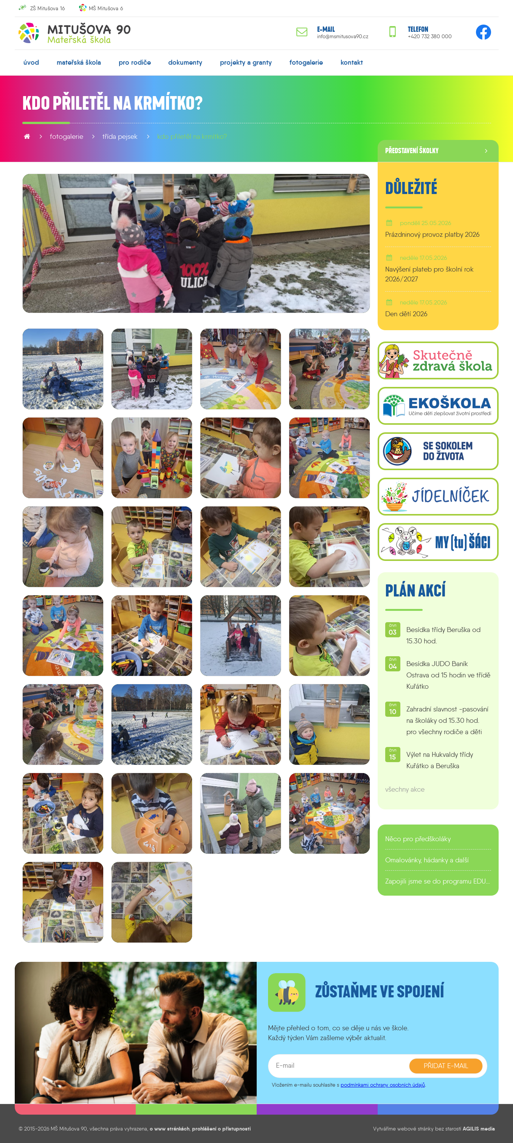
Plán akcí (415, 591)
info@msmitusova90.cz (342, 36)
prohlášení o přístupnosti (221, 1128)
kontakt (352, 62)
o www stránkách (169, 1128)
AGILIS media (479, 1128)
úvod (31, 62)
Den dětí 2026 (406, 314)
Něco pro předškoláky (418, 839)
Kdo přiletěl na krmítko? (192, 136)
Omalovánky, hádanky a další (427, 860)
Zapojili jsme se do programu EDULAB (438, 881)
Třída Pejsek (120, 136)
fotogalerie (306, 62)
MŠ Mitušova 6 (106, 8)
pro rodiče (135, 62)
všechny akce (405, 789)
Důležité (411, 189)
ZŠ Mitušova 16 (47, 8)
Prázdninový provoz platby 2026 (432, 234)
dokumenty (185, 62)
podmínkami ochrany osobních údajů (383, 1084)
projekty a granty (246, 62)
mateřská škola (79, 62)
